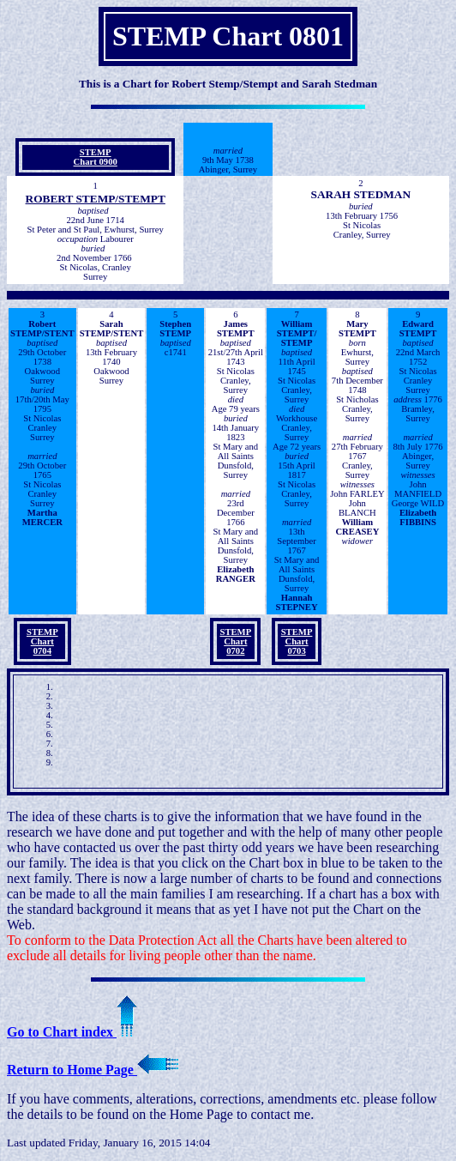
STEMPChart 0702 (235, 641)
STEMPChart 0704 (42, 641)
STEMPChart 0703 (297, 641)
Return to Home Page (92, 1069)
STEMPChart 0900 (95, 157)
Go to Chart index (72, 1032)
